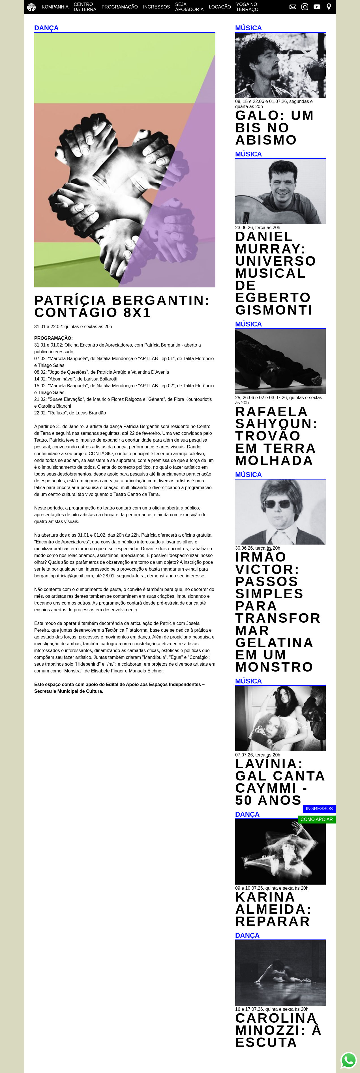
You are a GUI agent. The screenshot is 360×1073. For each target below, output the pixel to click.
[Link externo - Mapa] (328, 7)
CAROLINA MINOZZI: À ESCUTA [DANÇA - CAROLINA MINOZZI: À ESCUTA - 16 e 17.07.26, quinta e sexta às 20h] (279, 1030)
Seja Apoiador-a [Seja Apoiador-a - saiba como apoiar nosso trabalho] (189, 7)
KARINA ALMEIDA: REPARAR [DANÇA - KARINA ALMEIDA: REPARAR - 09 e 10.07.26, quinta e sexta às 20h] (273, 909)
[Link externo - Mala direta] (293, 7)
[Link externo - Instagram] (304, 7)
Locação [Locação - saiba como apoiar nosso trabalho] (220, 7)
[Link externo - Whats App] (348, 1061)
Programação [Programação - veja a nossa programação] (120, 7)
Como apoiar (317, 819)
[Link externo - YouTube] (317, 7)
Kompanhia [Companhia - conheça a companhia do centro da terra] (55, 7)
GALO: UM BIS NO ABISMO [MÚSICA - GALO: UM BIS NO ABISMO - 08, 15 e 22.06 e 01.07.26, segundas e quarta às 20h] (275, 127)
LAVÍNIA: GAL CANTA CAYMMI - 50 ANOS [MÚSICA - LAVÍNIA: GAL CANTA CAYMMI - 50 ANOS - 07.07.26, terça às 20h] (280, 782)
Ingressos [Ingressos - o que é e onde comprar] (156, 7)
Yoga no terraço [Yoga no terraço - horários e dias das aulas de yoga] (247, 7)
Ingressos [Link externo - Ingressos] (319, 808)
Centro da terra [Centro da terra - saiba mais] (85, 7)
